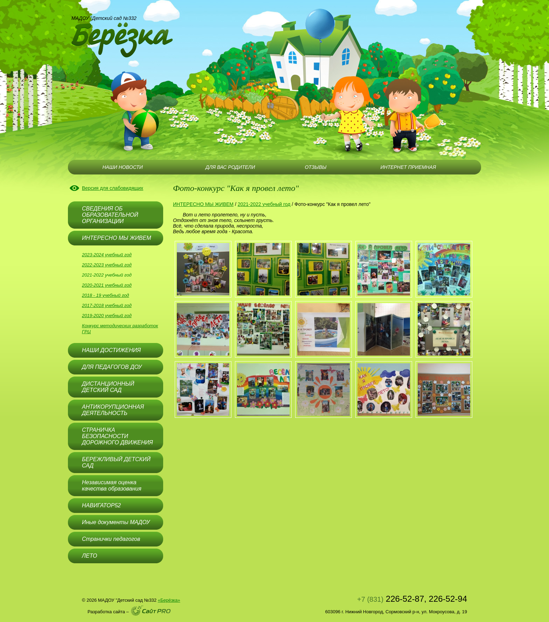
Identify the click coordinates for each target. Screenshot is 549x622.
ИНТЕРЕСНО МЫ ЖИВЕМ (203, 204)
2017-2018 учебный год (107, 305)
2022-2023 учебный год (107, 264)
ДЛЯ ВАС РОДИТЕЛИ (230, 167)
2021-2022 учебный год (107, 275)
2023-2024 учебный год (107, 254)
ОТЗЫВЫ (315, 167)
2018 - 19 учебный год (105, 295)
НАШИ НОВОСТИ (122, 167)
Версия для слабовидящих (112, 188)
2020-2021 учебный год (107, 285)
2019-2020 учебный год (107, 315)
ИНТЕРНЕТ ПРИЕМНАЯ (408, 167)
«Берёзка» (169, 600)
